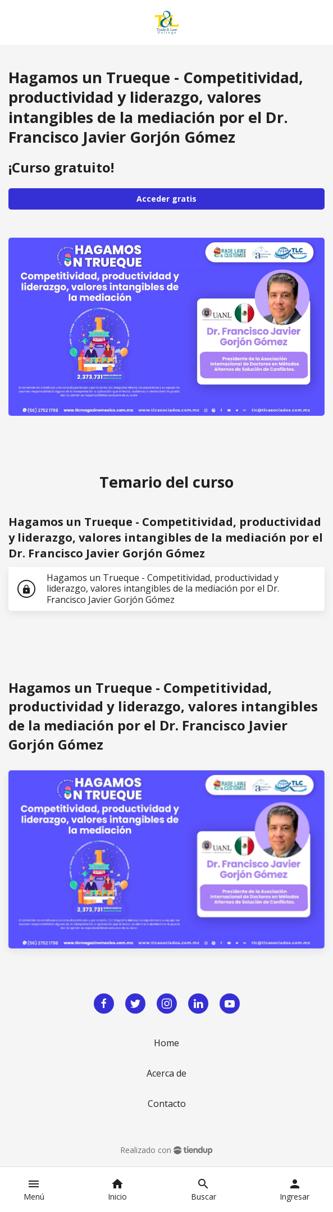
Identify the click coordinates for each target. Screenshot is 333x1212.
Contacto (167, 1103)
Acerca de (166, 1073)
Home (166, 1043)
